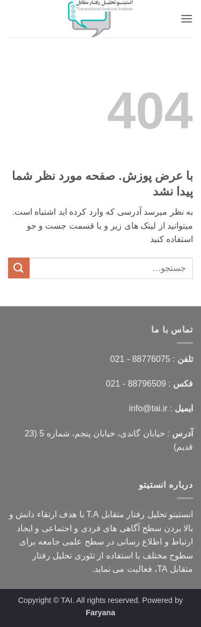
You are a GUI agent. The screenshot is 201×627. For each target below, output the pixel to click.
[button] (186, 18)
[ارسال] (18, 268)
